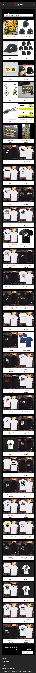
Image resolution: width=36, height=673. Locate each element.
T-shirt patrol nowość (26, 390)
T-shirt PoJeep (10, 203)
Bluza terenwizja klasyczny (26, 265)
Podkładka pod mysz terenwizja (26, 98)
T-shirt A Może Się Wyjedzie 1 (26, 328)
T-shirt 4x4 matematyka (26, 369)
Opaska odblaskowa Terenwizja (26, 119)
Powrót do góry (27, 652)
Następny (30, 649)
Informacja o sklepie (8, 668)
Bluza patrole (26, 203)
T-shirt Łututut (11, 411)
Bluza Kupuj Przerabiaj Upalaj (10, 307)
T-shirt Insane (10, 515)
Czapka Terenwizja (26, 36)
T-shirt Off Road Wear (10, 473)
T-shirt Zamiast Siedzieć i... (10, 265)
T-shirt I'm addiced (10, 578)
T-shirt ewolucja (10, 182)
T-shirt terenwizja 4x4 (26, 578)
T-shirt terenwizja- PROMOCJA (26, 348)
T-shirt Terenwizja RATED (10, 536)
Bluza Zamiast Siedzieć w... (10, 390)
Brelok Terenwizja (10, 98)
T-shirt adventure (10, 598)
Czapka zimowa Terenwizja (26, 78)
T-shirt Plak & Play (10, 432)
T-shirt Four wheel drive (26, 536)
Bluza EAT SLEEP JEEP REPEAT (10, 286)
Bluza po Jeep (10, 161)
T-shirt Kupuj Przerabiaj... (26, 494)
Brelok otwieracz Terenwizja (10, 119)
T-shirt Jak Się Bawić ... (10, 619)
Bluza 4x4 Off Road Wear (26, 473)
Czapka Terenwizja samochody (26, 57)
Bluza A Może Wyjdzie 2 (26, 411)
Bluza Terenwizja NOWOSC (26, 557)
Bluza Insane (10, 557)
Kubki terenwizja (10, 78)
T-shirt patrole (10, 223)
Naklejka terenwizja (10, 36)
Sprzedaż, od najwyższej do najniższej (18, 15)
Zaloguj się (14, 1)
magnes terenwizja (10, 140)
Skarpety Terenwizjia (26, 140)
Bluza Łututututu (10, 494)
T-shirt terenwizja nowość (26, 223)
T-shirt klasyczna (26, 161)
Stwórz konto (19, 1)
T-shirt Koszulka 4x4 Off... (10, 328)
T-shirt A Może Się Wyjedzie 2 (11, 244)
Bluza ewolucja (10, 348)
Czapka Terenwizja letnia (10, 57)
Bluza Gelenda (11, 640)
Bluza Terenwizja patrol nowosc (26, 307)
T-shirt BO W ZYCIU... (26, 286)
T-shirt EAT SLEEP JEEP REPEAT (26, 182)
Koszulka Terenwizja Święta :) (26, 244)
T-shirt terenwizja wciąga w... (10, 453)
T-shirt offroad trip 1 (26, 640)
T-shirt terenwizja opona (26, 598)
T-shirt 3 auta (26, 515)
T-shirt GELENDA (26, 619)
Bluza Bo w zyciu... (10, 369)
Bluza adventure (26, 432)
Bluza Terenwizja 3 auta (26, 453)
